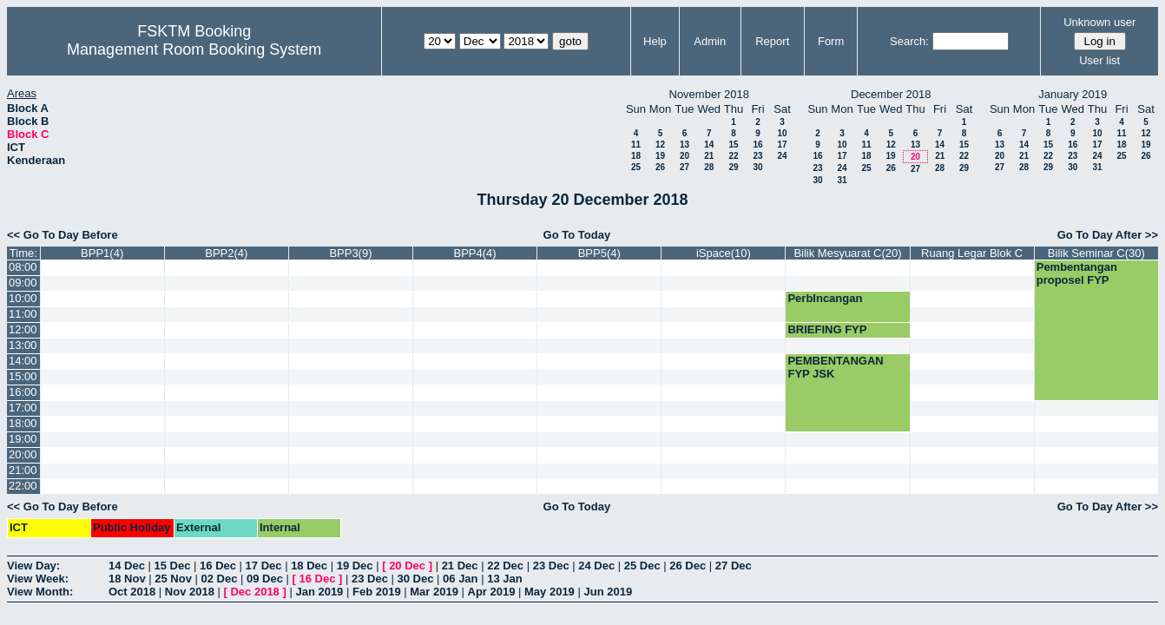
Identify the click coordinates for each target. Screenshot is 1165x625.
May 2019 (549, 591)
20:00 (23, 454)
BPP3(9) (350, 253)
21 (709, 156)
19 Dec (355, 565)
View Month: (40, 591)
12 (660, 144)
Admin (710, 41)
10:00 (23, 298)
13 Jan (504, 578)
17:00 (23, 407)
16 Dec (218, 565)
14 (709, 144)
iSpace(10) (723, 253)
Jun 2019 (607, 591)
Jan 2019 (319, 591)
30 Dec (416, 578)
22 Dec (505, 565)
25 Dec (642, 565)
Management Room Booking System (194, 49)
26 (660, 167)
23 (757, 156)
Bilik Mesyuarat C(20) (847, 253)
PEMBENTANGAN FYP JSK (835, 367)
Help (655, 41)
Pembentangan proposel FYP (1077, 273)
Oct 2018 (132, 591)
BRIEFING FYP (826, 329)
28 (709, 167)
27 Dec (733, 565)
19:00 (23, 438)
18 (636, 156)
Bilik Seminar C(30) (1096, 253)
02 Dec (219, 578)
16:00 (23, 391)
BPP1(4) (102, 253)
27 (684, 167)
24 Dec (596, 565)
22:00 (23, 485)
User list (1099, 60)
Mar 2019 (434, 591)
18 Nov (127, 578)
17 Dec (264, 565)
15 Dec (173, 565)
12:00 (23, 329)
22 (733, 156)
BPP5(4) (599, 253)
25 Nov (173, 578)
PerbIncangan (824, 298)
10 (782, 133)
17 (782, 144)
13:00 (23, 345)
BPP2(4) (226, 253)
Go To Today (577, 234)
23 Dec (551, 565)
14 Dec (127, 565)
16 (757, 144)
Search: (909, 41)
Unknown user (1099, 22)
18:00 (23, 423)
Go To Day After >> (1107, 234)
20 (684, 156)
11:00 (23, 313)
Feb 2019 (376, 591)
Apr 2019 (492, 591)
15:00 (23, 376)
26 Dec (687, 565)
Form (831, 41)
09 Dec (265, 578)
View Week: (38, 578)
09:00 (23, 282)
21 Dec (460, 565)
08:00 (23, 266)
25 (636, 167)
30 (757, 167)
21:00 (23, 470)
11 (636, 144)
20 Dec (407, 565)
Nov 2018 (189, 591)
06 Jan (460, 578)
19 (660, 156)
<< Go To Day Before (62, 234)
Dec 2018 (254, 591)
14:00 (23, 360)
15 (733, 144)
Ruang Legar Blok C (972, 253)
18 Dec (309, 565)
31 (841, 180)
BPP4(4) (475, 253)
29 (733, 167)
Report (772, 41)
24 (782, 156)
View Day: (33, 565)
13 (684, 144)
